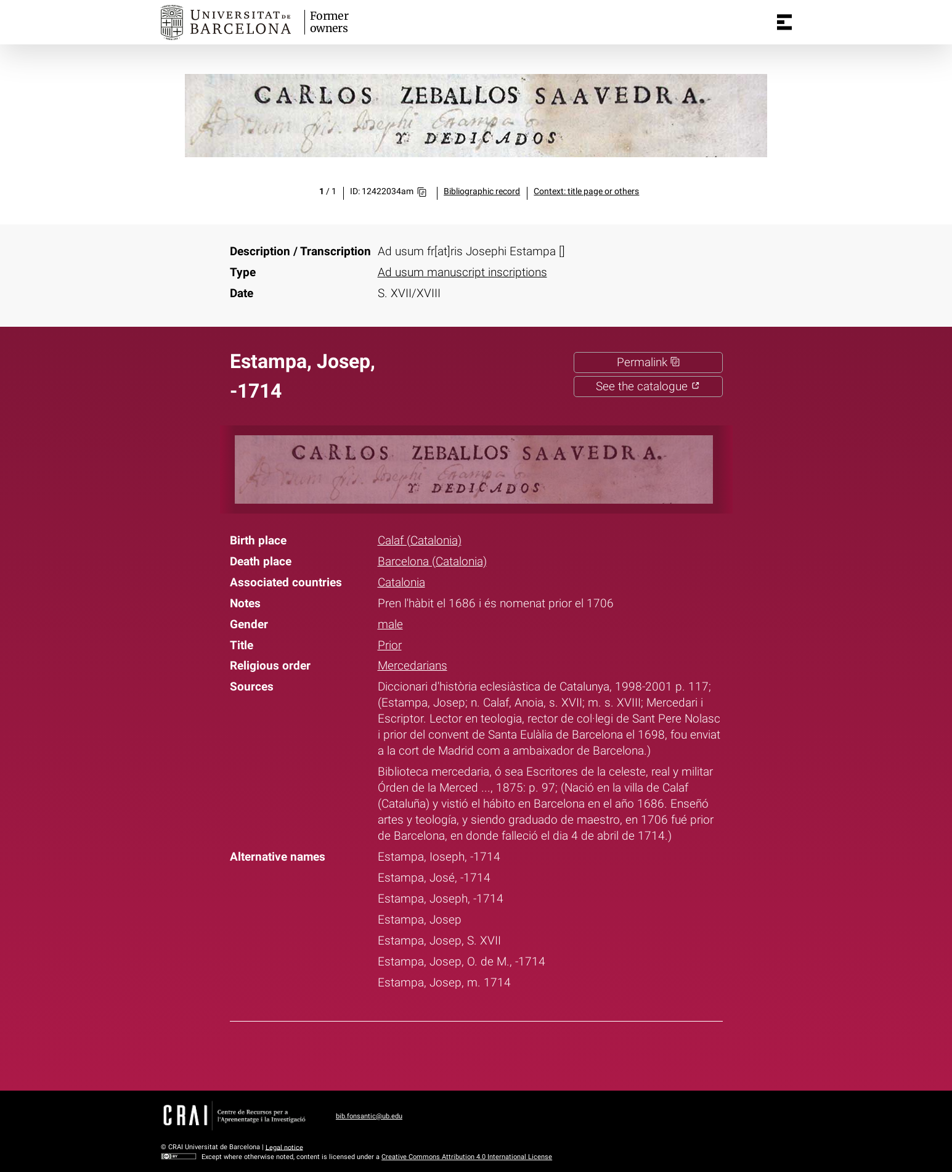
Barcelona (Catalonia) (432, 561)
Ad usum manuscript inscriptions (462, 272)
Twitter (467, 1053)
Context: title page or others (586, 191)
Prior (390, 645)
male (390, 624)
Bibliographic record (482, 191)
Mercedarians (412, 666)
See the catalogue (648, 386)
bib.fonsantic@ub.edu (369, 1116)
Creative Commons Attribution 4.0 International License (466, 1157)
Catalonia (401, 582)
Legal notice (284, 1147)
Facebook (435, 1053)
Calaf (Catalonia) (420, 540)
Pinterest (499, 1053)
